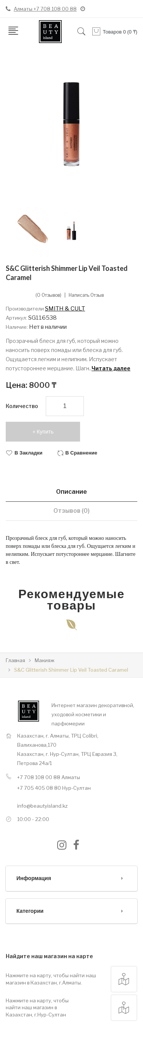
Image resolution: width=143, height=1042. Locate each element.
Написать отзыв (86, 295)
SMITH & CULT (65, 308)
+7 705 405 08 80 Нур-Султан (54, 788)
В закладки (28, 453)
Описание (71, 491)
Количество (22, 406)
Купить (45, 432)
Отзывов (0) (71, 510)
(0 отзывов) (48, 295)
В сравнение (81, 453)
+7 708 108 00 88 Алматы (48, 777)
